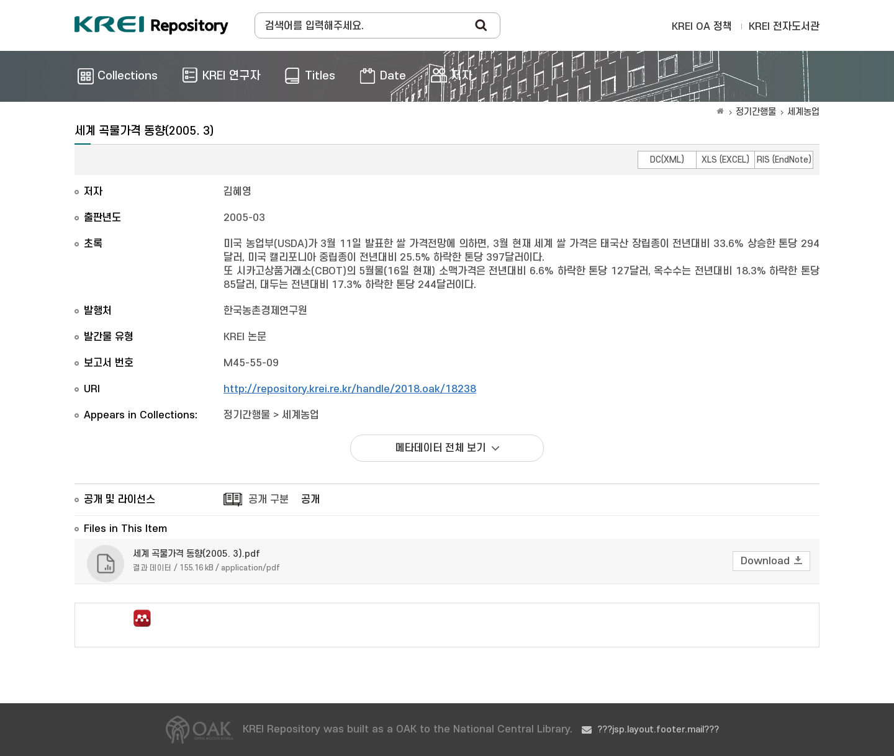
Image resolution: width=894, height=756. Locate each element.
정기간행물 (756, 112)
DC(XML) (667, 159)
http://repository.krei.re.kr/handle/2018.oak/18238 (350, 389)
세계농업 (803, 112)
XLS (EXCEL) (725, 159)
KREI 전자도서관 (784, 26)
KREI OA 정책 (702, 26)
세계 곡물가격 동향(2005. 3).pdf (196, 554)
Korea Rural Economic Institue (151, 25)
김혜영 (237, 191)
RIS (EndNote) (784, 159)
